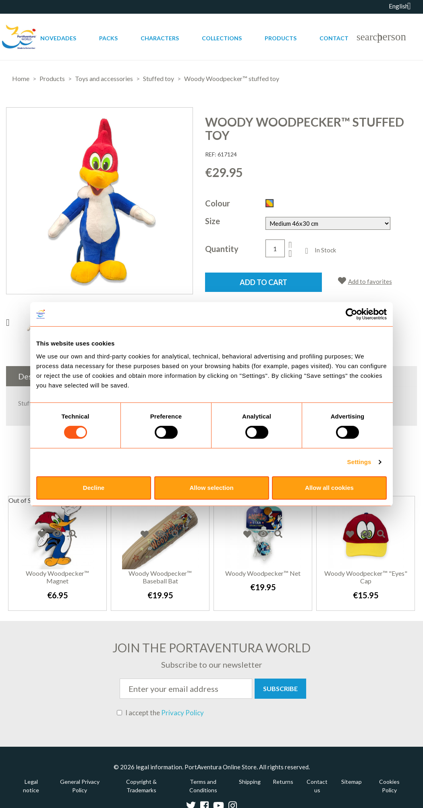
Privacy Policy (182, 712)
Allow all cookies (329, 487)
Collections (222, 38)
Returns (283, 781)
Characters (160, 38)
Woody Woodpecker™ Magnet (57, 577)
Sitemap (351, 781)
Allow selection (211, 487)
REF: (210, 154)
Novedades (58, 38)
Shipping (250, 781)
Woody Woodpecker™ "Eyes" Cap (365, 577)
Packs (108, 38)
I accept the (160, 713)
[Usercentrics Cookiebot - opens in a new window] (351, 314)
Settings (359, 461)
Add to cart (263, 282)
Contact (333, 38)
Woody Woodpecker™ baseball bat (160, 577)
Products (281, 38)
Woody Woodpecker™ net (263, 573)
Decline (93, 487)
